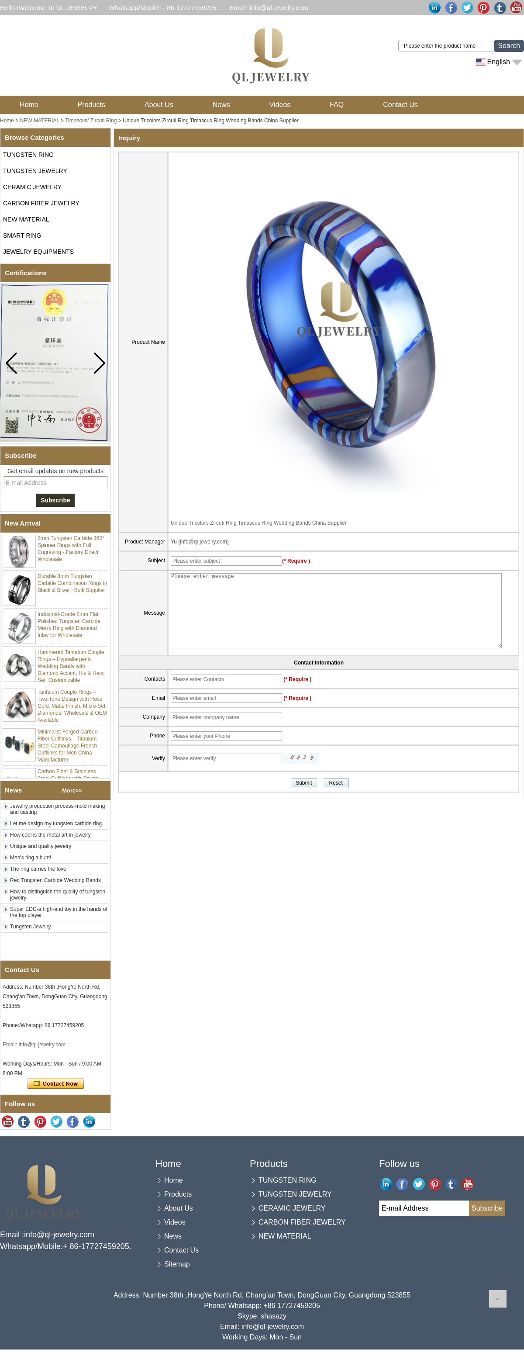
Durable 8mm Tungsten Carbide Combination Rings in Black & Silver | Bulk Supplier (72, 585)
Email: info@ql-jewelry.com (34, 1045)
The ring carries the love (38, 869)
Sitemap (177, 1264)
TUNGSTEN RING (28, 154)
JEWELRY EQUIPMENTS (38, 251)
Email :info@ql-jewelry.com (269, 7)
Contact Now (56, 1084)
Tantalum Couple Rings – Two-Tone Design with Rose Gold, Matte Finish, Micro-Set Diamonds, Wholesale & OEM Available (72, 708)
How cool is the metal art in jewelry (50, 835)
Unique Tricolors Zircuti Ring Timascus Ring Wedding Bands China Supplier (259, 523)
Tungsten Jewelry (30, 927)
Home (29, 104)
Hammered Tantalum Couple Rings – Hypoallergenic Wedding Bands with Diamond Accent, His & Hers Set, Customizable (71, 668)
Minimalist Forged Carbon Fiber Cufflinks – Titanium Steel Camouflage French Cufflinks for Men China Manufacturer (67, 748)
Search (509, 45)
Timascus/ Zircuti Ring (91, 121)
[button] (99, 363)
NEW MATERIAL (39, 121)
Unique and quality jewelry (40, 846)
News (221, 104)
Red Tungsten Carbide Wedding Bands (55, 880)
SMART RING (22, 235)
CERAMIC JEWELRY (32, 186)
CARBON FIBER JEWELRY (41, 203)
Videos (280, 104)
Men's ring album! (30, 858)
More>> (72, 790)
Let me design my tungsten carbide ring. (56, 823)
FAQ (337, 104)
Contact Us (400, 104)
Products (91, 104)
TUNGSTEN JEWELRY (35, 170)
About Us (159, 104)
